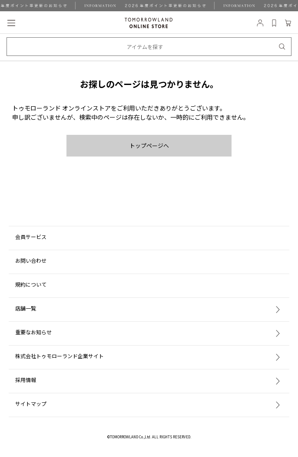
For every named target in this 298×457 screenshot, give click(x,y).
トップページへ (149, 145)
